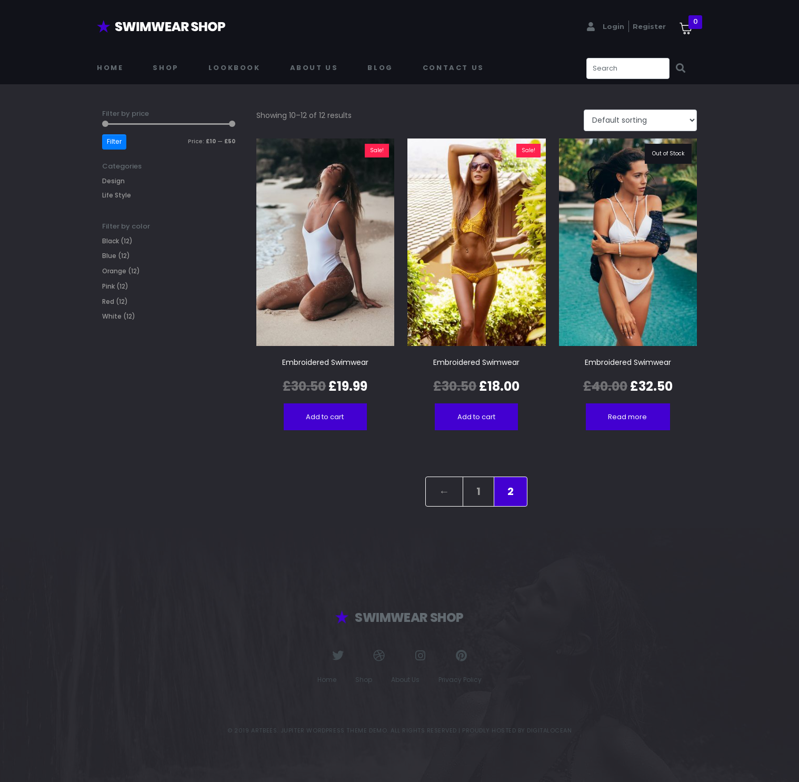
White (112, 316)
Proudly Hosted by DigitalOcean (517, 730)
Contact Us (453, 68)
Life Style (116, 195)
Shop (165, 68)
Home (110, 68)
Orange (114, 270)
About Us (314, 68)
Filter (114, 141)
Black (110, 240)
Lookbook (234, 68)
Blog (380, 68)
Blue (109, 255)
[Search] (681, 68)
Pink (108, 286)
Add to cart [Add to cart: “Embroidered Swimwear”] (325, 417)
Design (113, 180)
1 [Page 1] (478, 491)
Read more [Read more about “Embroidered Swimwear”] (627, 417)
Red (108, 301)
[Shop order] (640, 121)
